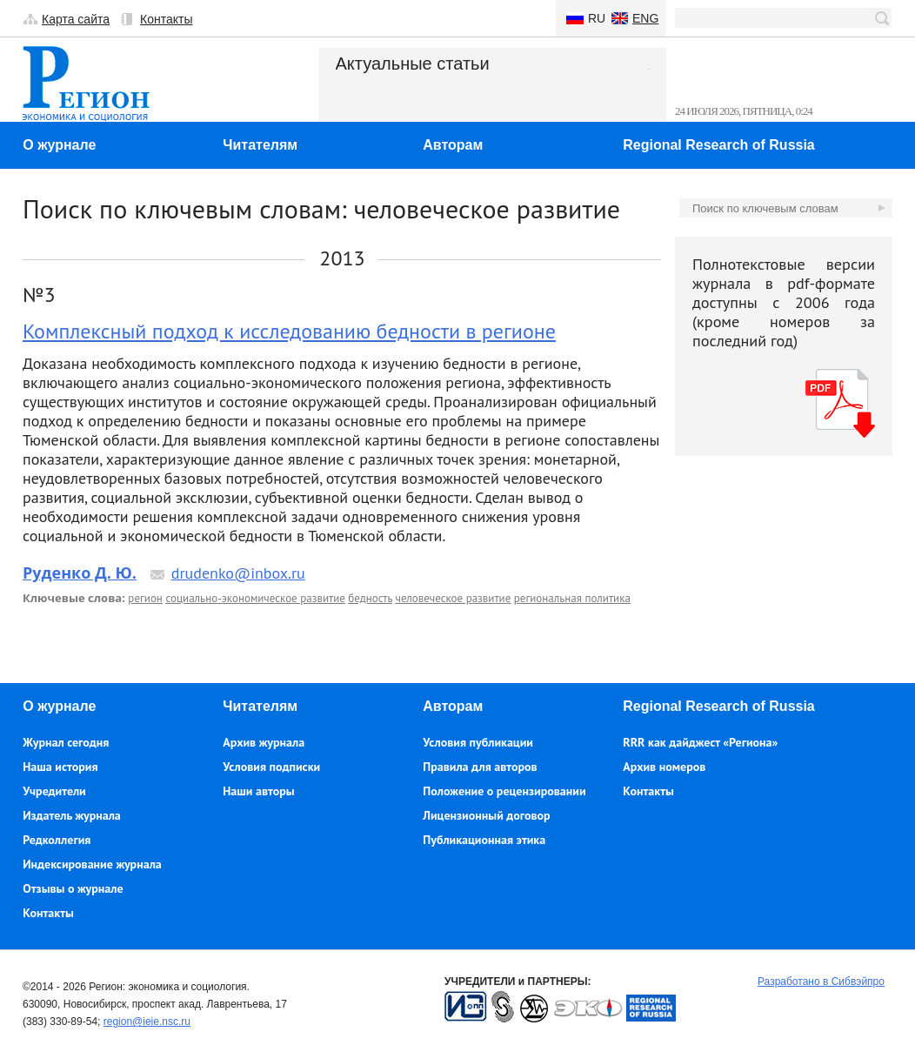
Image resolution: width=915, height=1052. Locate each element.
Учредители (54, 791)
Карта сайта (76, 19)
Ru (596, 18)
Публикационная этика (484, 840)
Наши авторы (258, 791)
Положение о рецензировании (504, 791)
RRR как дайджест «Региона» (700, 742)
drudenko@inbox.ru (238, 573)
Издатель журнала (72, 815)
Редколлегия (56, 840)
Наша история (60, 766)
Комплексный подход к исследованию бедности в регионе (289, 331)
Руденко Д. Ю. (80, 572)
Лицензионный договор (486, 815)
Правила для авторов (480, 766)
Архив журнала (263, 742)
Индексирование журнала (92, 864)
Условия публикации (478, 742)
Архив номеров (664, 766)
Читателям (260, 144)
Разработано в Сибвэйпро (821, 981)
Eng (645, 18)
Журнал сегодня (66, 742)
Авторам (453, 144)
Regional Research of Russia (719, 144)
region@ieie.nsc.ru (147, 1021)
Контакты (166, 19)
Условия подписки (271, 766)
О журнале (59, 144)
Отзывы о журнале (73, 888)
